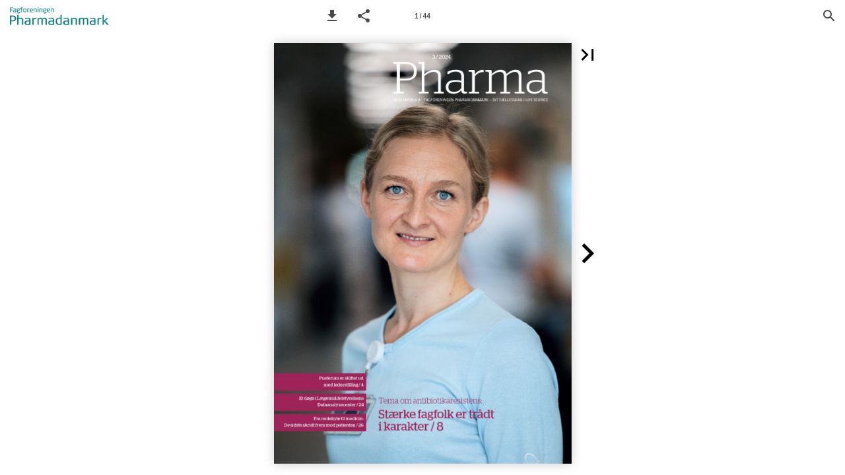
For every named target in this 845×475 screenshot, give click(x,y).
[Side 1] (422, 16)
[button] (332, 16)
